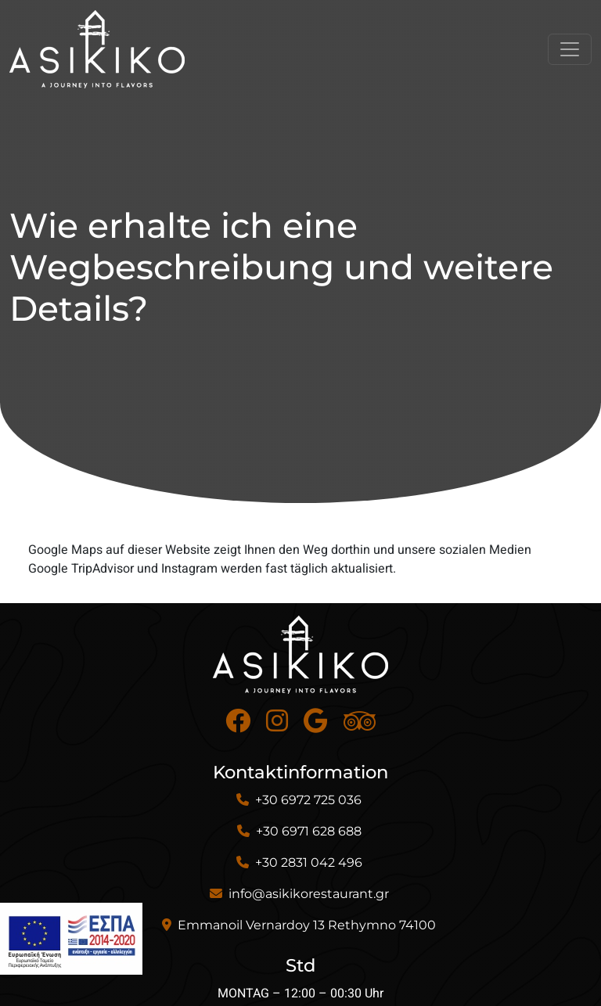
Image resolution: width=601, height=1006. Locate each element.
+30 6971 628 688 (309, 831)
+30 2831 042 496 (308, 862)
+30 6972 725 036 (308, 799)
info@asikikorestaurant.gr (309, 893)
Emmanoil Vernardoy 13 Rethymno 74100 (307, 925)
